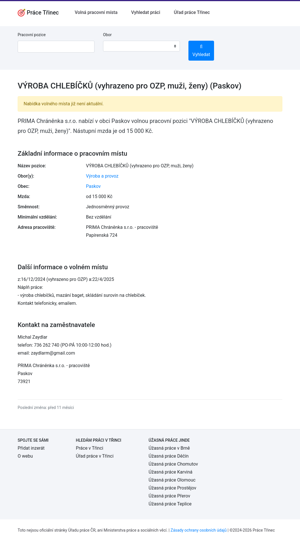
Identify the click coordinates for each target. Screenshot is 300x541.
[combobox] (141, 46)
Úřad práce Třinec (192, 12)
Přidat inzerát (31, 448)
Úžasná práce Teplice (170, 504)
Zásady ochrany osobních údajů (198, 530)
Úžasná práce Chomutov (173, 464)
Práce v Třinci (89, 448)
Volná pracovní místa (96, 12)
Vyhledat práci (145, 12)
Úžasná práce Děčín (169, 456)
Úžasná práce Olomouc (172, 480)
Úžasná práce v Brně (169, 448)
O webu (25, 456)
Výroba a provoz (102, 176)
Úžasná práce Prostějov (172, 488)
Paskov (93, 186)
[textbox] (114, 46)
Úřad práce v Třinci (95, 456)
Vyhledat (201, 50)
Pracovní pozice (32, 34)
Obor (107, 34)
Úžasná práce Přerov (169, 496)
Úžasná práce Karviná (170, 472)
